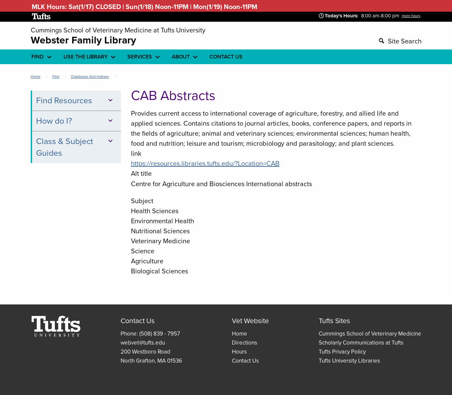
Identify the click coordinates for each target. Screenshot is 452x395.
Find (55, 76)
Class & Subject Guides (75, 147)
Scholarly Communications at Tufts (361, 343)
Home (35, 76)
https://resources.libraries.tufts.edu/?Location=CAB (205, 163)
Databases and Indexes (90, 76)
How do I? (75, 121)
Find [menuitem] (37, 56)
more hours (411, 15)
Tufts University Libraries (349, 361)
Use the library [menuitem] (85, 56)
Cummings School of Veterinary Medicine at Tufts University (118, 30)
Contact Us (245, 361)
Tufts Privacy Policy (342, 352)
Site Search (405, 41)
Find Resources (75, 100)
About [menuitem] (181, 56)
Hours (239, 352)
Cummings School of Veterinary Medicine (370, 334)
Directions (244, 343)
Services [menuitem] (139, 56)
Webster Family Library (83, 40)
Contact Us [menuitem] (226, 56)
